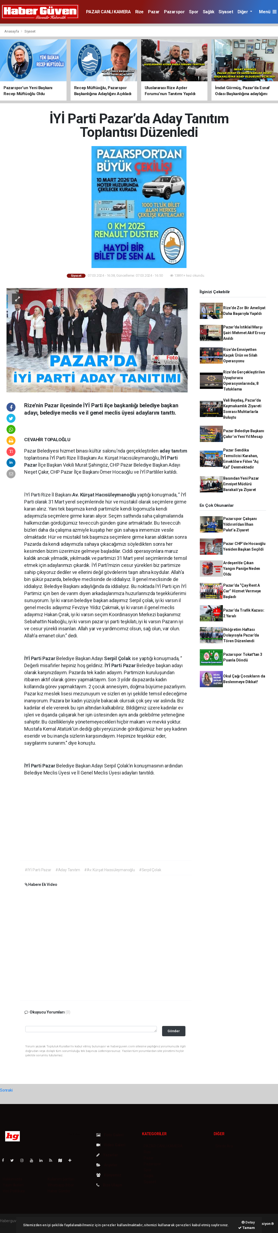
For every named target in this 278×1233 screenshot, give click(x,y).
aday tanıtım (173, 451)
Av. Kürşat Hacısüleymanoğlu (104, 495)
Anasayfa (12, 31)
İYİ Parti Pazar (40, 658)
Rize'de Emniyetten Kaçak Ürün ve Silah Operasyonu (240, 355)
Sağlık (208, 11)
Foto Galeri (110, 1135)
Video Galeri (110, 1145)
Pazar (154, 11)
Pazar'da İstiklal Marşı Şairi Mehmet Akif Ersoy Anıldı (244, 333)
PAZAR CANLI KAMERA (108, 11)
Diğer (243, 11)
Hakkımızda (12, 1179)
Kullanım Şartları (61, 1179)
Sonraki (6, 1090)
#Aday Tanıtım (67, 870)
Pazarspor (174, 11)
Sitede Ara (224, 1146)
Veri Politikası (14, 1191)
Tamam (246, 1228)
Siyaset (226, 11)
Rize (139, 11)
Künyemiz (108, 1175)
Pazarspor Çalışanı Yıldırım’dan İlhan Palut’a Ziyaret (240, 524)
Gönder (174, 1031)
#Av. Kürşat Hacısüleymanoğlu (109, 870)
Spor (193, 11)
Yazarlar (107, 1155)
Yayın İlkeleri (13, 1185)
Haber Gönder (59, 1191)
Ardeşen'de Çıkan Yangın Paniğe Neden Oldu (241, 568)
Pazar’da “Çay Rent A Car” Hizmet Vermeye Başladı (242, 591)
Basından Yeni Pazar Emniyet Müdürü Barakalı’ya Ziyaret (241, 484)
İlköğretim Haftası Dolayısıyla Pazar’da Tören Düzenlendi (241, 635)
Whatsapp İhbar (61, 1185)
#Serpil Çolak (150, 870)
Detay (248, 1222)
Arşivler (106, 1165)
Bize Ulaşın (109, 1185)
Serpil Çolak (118, 658)
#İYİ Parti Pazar (38, 870)
